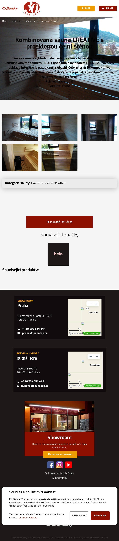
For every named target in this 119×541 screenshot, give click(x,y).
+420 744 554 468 (32, 381)
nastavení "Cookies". (28, 517)
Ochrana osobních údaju (59, 473)
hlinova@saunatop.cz (34, 386)
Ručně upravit (79, 515)
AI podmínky (59, 478)
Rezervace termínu (60, 454)
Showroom (60, 437)
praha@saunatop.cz (34, 333)
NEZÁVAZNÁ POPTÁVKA (60, 222)
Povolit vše (100, 515)
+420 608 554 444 (34, 329)
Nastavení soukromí (99, 538)
